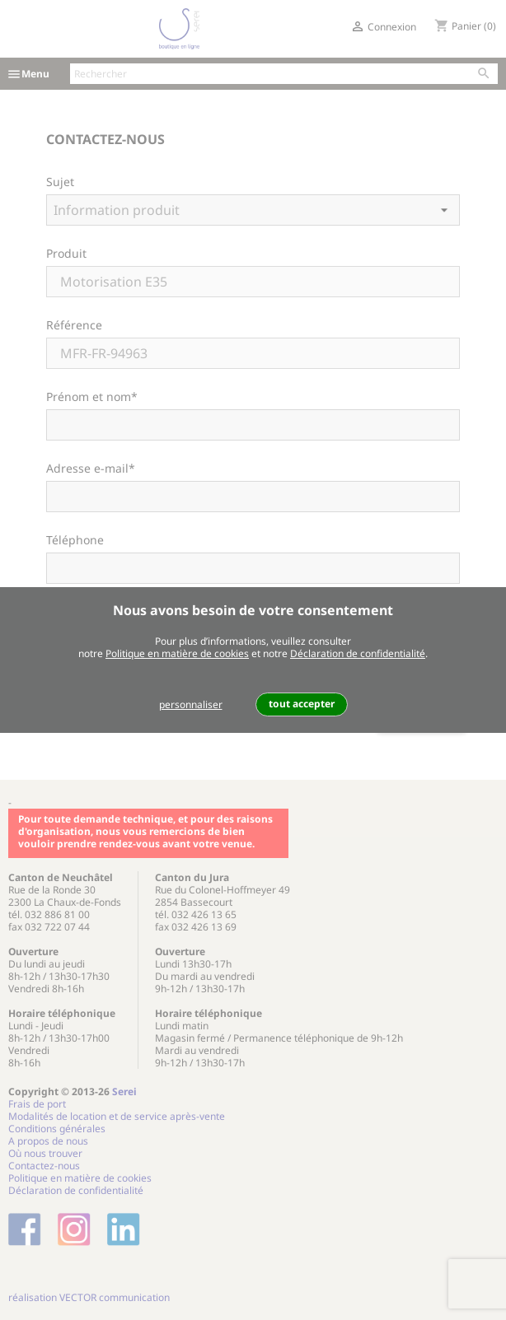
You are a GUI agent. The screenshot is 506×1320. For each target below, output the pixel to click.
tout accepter (302, 704)
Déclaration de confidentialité (357, 653)
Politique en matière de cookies (177, 653)
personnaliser (191, 704)
